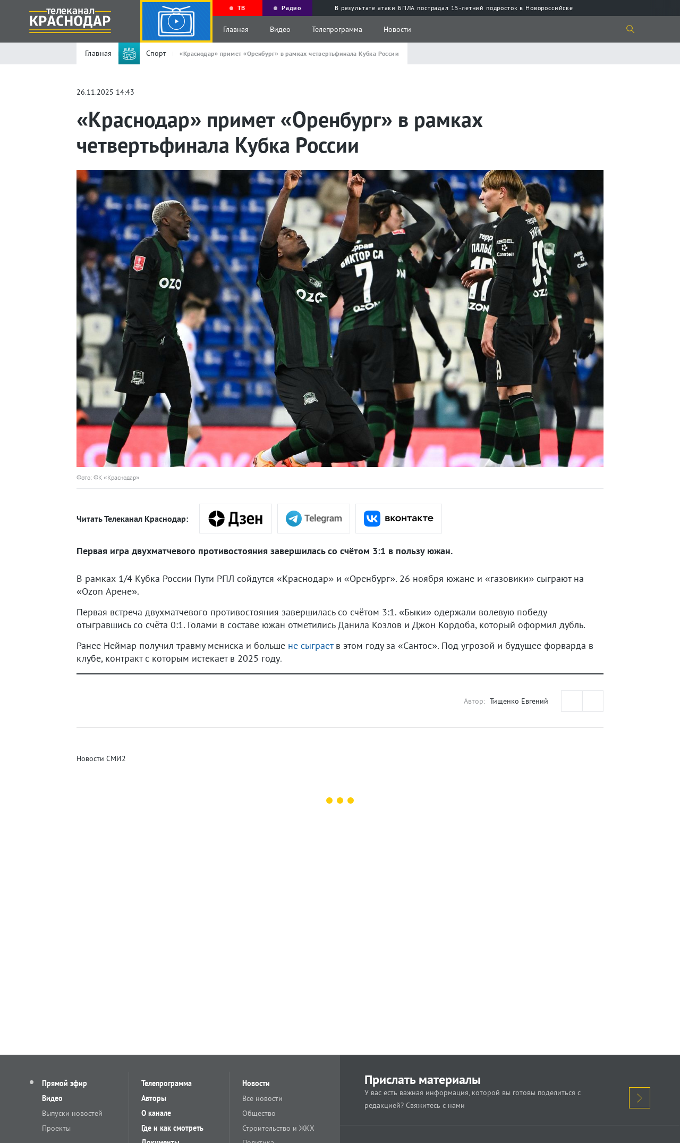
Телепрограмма (337, 29)
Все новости (262, 1098)
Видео (280, 29)
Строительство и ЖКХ (278, 1128)
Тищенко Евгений (519, 701)
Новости (397, 29)
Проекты (56, 1128)
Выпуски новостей (72, 1113)
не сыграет (310, 645)
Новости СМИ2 (101, 758)
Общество (259, 1113)
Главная (236, 29)
